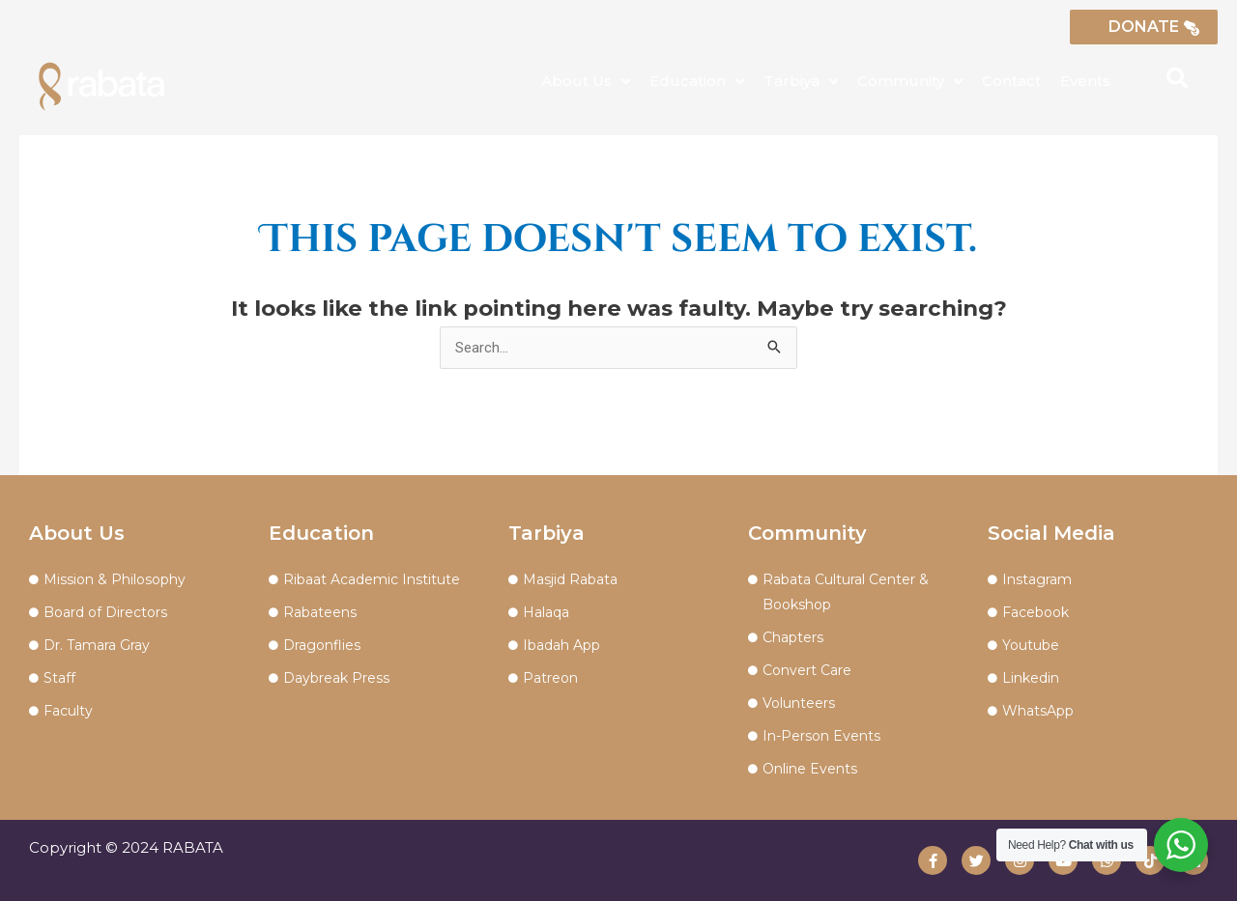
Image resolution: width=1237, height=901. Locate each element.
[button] (1177, 78)
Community (910, 82)
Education (696, 82)
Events (1085, 80)
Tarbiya (800, 82)
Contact (1011, 80)
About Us (585, 82)
